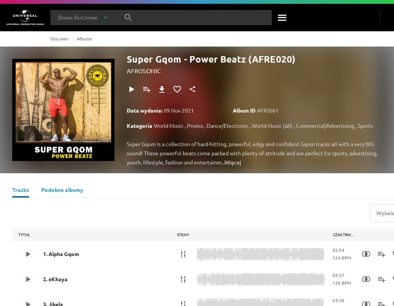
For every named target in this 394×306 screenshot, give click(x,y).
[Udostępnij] (192, 89)
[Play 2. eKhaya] (28, 279)
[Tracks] (20, 190)
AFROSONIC (144, 70)
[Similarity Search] (366, 254)
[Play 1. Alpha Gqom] (28, 254)
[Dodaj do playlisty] (146, 89)
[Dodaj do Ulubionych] (177, 89)
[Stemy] (183, 254)
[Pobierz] (161, 89)
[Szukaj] (282, 17)
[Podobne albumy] (62, 190)
